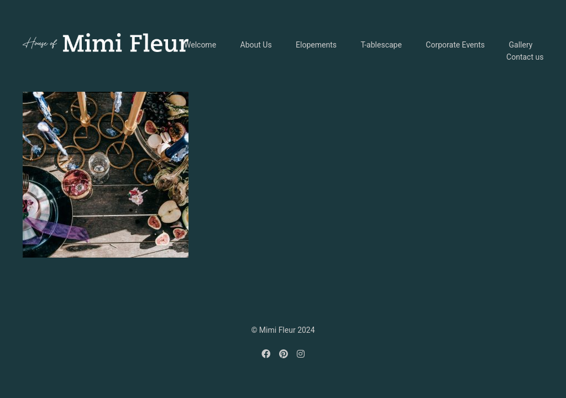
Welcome (200, 44)
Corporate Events (455, 44)
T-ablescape (380, 44)
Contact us (524, 57)
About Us (256, 44)
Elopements (316, 44)
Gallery (521, 44)
